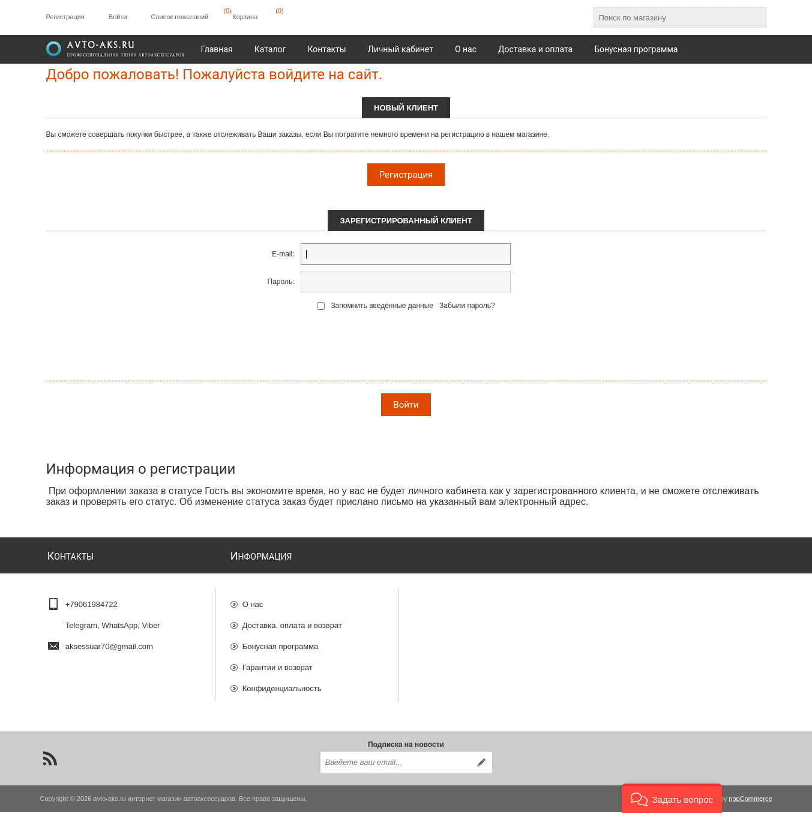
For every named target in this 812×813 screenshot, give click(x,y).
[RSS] (49, 759)
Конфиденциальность (282, 683)
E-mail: (283, 254)
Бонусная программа (280, 640)
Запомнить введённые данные (382, 305)
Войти (118, 16)
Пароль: (281, 281)
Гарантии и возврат (277, 661)
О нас (252, 598)
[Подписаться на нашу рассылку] (395, 764)
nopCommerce (750, 799)
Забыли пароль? (467, 305)
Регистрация (65, 16)
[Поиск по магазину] (669, 17)
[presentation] (406, 348)
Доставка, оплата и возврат (292, 619)
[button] (672, 798)
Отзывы (256, 704)
